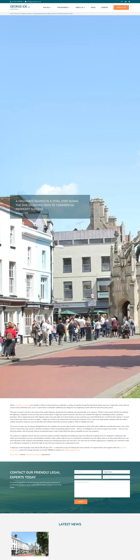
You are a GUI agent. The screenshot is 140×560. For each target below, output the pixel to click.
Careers (104, 8)
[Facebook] (122, 1)
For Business (62, 8)
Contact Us (121, 8)
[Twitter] (129, 1)
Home (11, 13)
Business (16, 13)
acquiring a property (22, 405)
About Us (79, 8)
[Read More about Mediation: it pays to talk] (30, 544)
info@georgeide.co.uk (72, 450)
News (93, 8)
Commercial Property (33, 454)
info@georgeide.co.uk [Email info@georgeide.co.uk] (33, 2)
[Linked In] (125, 1)
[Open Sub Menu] (50, 7)
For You (46, 8)
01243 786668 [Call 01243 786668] (16, 2)
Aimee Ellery (14, 454)
